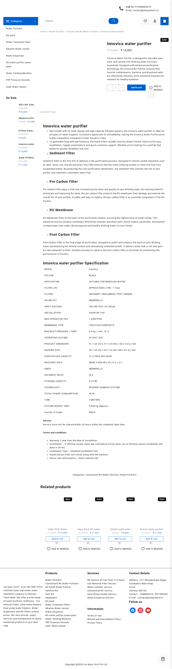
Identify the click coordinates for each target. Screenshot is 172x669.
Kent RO (49, 595)
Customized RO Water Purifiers (82, 31)
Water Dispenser (15, 55)
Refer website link (88, 459)
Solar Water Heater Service (101, 595)
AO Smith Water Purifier (58, 588)
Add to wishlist (151, 94)
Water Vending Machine (19, 73)
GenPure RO (51, 592)
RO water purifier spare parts (18, 64)
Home (43, 31)
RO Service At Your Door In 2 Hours (106, 581)
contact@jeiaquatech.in (146, 10)
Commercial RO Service (100, 592)
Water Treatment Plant (18, 42)
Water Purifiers (14, 28)
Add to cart (137, 87)
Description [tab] (47, 112)
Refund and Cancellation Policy (104, 620)
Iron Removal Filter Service (101, 584)
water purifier (144, 131)
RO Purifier (139, 69)
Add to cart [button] (58, 540)
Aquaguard (51, 599)
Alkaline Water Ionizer (18, 49)
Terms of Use (94, 617)
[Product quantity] (116, 88)
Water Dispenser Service (100, 599)
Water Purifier (124, 58)
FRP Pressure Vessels (18, 80)
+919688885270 (142, 7)
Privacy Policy (94, 624)
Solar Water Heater (16, 87)
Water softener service (99, 588)
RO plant (10, 35)
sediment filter (127, 169)
